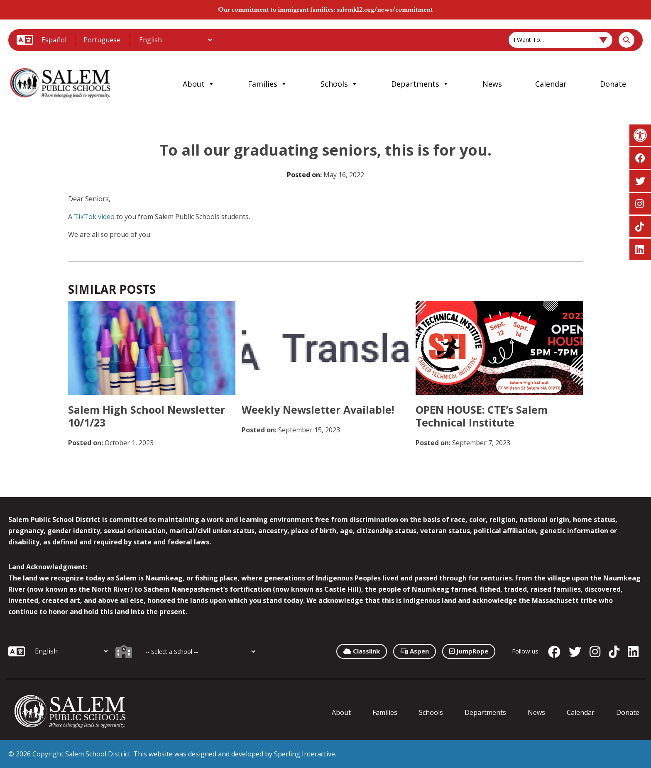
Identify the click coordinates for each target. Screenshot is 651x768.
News (492, 84)
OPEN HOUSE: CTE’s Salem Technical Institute (482, 415)
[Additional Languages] (175, 40)
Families (267, 84)
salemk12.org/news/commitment (384, 9)
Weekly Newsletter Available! (318, 409)
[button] (640, 135)
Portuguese (101, 39)
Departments (420, 84)
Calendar (551, 84)
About (199, 84)
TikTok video (94, 216)
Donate (613, 84)
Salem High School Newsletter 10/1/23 (146, 415)
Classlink (361, 651)
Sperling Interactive (304, 753)
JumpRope (468, 651)
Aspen (414, 651)
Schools (339, 84)
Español (54, 39)
